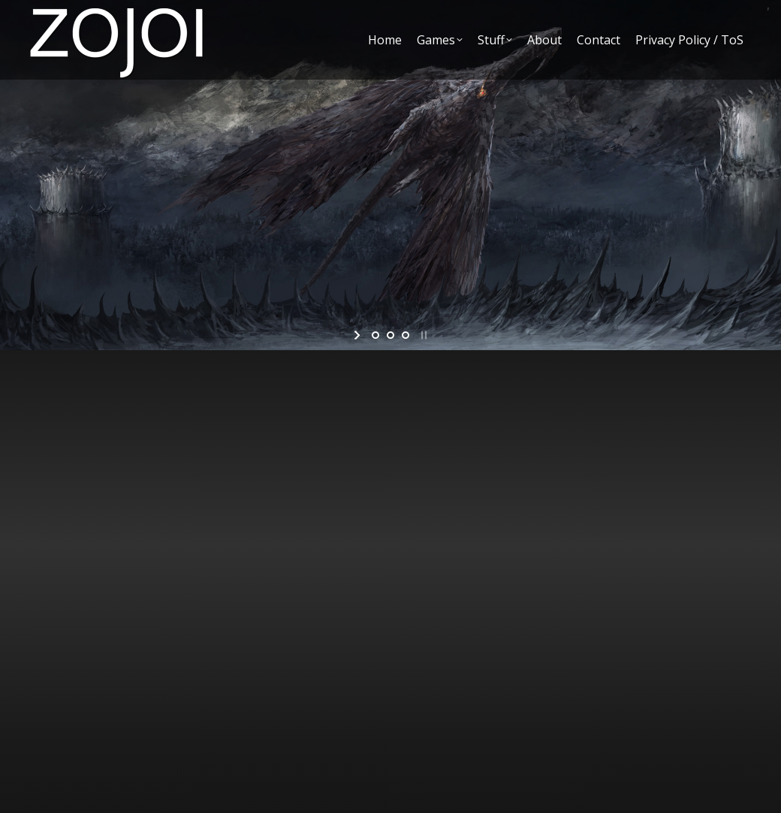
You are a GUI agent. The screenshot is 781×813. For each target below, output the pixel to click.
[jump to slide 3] (405, 335)
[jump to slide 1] (375, 335)
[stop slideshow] (422, 335)
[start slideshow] (358, 335)
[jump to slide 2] (390, 335)
